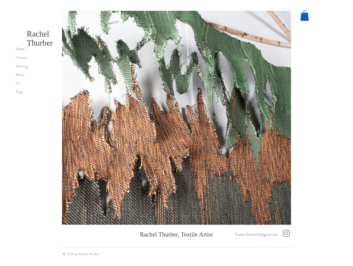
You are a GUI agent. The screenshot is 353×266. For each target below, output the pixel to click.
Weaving (22, 66)
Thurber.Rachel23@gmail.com (256, 234)
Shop (19, 92)
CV (18, 83)
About (20, 74)
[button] (304, 16)
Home (20, 49)
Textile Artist (197, 234)
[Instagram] (286, 233)
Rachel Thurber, (160, 234)
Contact (21, 57)
